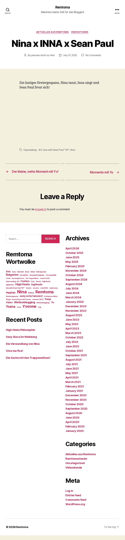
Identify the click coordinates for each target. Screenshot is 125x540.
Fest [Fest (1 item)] (32, 286)
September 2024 (76, 284)
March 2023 (73, 337)
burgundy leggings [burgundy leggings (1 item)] (37, 280)
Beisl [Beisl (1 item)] (27, 276)
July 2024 (71, 293)
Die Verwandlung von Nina (23, 348)
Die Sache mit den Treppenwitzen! (28, 362)
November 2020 (76, 404)
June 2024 (72, 297)
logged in (40, 213)
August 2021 (73, 364)
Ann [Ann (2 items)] (8, 276)
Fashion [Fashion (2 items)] (25, 285)
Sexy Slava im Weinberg (21, 341)
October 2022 (74, 342)
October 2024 (74, 279)
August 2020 (73, 417)
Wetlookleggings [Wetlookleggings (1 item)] (43, 307)
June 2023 (72, 324)
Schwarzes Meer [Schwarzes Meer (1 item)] (50, 301)
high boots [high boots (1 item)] (46, 286)
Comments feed (75, 504)
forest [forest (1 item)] (38, 286)
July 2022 (71, 346)
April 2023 (72, 333)
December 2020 (76, 399)
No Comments (94, 55)
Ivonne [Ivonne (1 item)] (28, 293)
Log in (69, 495)
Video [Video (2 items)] (9, 307)
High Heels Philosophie (20, 334)
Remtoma (62, 7)
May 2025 (71, 266)
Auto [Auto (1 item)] (14, 276)
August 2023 (73, 319)
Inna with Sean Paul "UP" (56, 150)
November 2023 (75, 315)
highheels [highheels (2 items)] (36, 289)
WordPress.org (75, 508)
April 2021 (72, 382)
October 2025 (74, 257)
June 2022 (72, 350)
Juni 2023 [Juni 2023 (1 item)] (44, 293)
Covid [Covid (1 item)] (8, 283)
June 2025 (72, 261)
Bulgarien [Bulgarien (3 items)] (12, 279)
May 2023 (71, 328)
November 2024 (75, 275)
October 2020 (74, 408)
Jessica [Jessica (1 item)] (36, 293)
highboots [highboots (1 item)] (10, 289)
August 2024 (73, 288)
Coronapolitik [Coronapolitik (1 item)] (51, 280)
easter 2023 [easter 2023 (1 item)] (45, 283)
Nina (73, 150)
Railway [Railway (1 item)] (31, 297)
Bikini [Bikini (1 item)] (33, 276)
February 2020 (75, 431)
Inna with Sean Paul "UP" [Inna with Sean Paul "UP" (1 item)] (15, 293)
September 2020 (76, 413)
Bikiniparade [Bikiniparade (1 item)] (41, 276)
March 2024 (73, 302)
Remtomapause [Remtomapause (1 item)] (12, 301)
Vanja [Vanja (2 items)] (48, 303)
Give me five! (14, 355)
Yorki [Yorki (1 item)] (19, 312)
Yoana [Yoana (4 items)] (10, 311)
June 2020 (72, 422)
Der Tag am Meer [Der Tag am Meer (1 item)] (32, 283)
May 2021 (71, 377)
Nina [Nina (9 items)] (22, 296)
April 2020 (72, 426)
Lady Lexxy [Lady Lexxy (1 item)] (53, 293)
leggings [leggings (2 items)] (11, 297)
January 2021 (74, 395)
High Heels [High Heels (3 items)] (22, 289)
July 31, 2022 (70, 55)
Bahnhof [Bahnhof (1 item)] (20, 276)
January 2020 (74, 435)
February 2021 (74, 391)
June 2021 (72, 373)
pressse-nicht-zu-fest (42, 55)
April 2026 (72, 253)
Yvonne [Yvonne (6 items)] (29, 311)
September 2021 (76, 359)
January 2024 (74, 306)
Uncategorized (75, 467)
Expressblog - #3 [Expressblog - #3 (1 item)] (12, 286)
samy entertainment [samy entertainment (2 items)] (31, 300)
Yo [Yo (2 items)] (52, 307)
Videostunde (80, 32)
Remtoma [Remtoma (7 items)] (44, 296)
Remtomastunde (76, 463)
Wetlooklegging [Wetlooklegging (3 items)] (24, 307)
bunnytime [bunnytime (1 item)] (24, 280)
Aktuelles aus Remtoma (52, 32)
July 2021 (71, 368)
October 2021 (74, 355)
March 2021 (73, 386)
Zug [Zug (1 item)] (39, 312)
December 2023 (75, 310)
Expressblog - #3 (33, 150)
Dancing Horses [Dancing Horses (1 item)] (18, 283)
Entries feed (73, 499)
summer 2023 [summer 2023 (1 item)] (37, 304)
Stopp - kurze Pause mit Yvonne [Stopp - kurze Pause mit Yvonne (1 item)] (18, 304)
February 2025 (74, 270)
